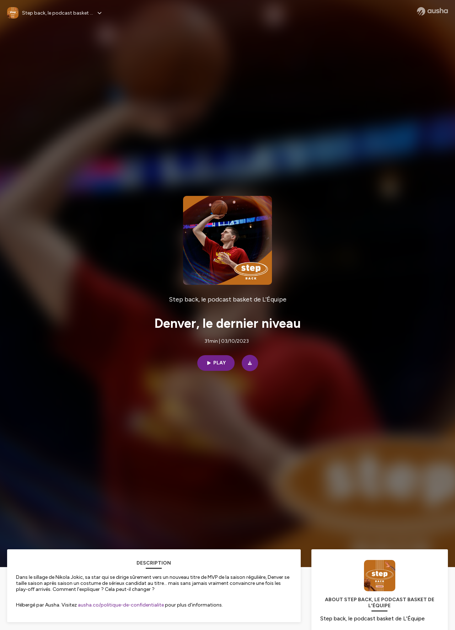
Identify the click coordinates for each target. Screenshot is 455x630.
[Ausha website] (432, 11)
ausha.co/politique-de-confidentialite (121, 605)
